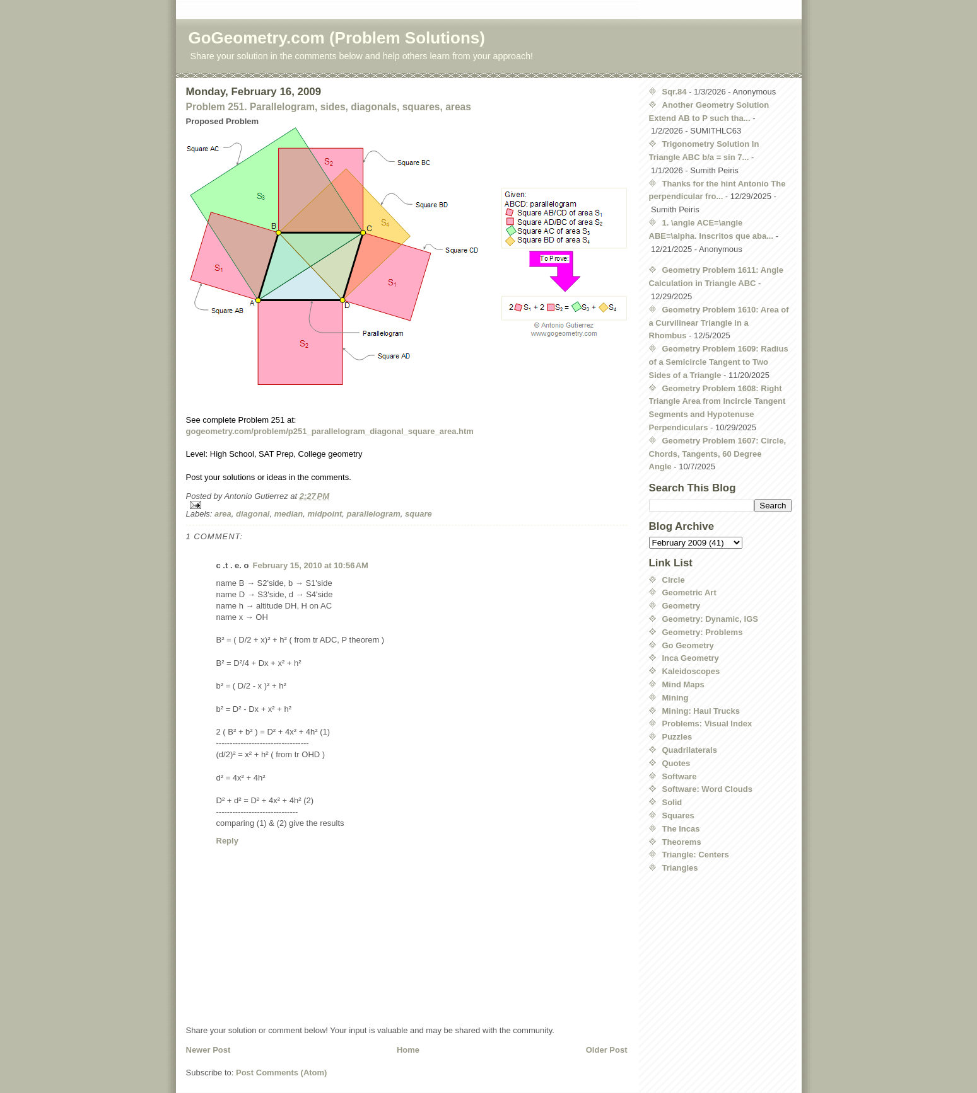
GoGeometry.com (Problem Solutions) (337, 37)
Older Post (607, 1050)
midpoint (324, 513)
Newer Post (208, 1050)
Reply (227, 840)
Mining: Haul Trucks (701, 711)
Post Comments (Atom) (281, 1072)
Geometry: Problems (702, 632)
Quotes (676, 763)
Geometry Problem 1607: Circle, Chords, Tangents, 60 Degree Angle (718, 454)
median (288, 513)
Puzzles (677, 736)
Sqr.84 (674, 91)
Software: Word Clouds (707, 789)
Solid (672, 802)
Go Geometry (688, 645)
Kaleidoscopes (691, 671)
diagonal (252, 513)
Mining (675, 697)
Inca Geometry (690, 658)
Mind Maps (683, 684)
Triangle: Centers (695, 854)
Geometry (681, 605)
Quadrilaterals (689, 750)
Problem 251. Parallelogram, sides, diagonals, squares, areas (328, 106)
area (222, 513)
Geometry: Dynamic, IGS (710, 619)
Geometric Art (689, 592)
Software (679, 776)
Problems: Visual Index (707, 723)
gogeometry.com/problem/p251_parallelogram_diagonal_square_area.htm (330, 431)
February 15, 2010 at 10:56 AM (310, 565)
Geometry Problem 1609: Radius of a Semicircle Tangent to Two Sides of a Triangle (718, 362)
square (418, 513)
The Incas (681, 828)
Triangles (680, 868)
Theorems (681, 842)
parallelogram (374, 513)
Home (408, 1050)
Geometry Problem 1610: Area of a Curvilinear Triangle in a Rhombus (719, 323)
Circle (673, 580)
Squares (678, 815)
